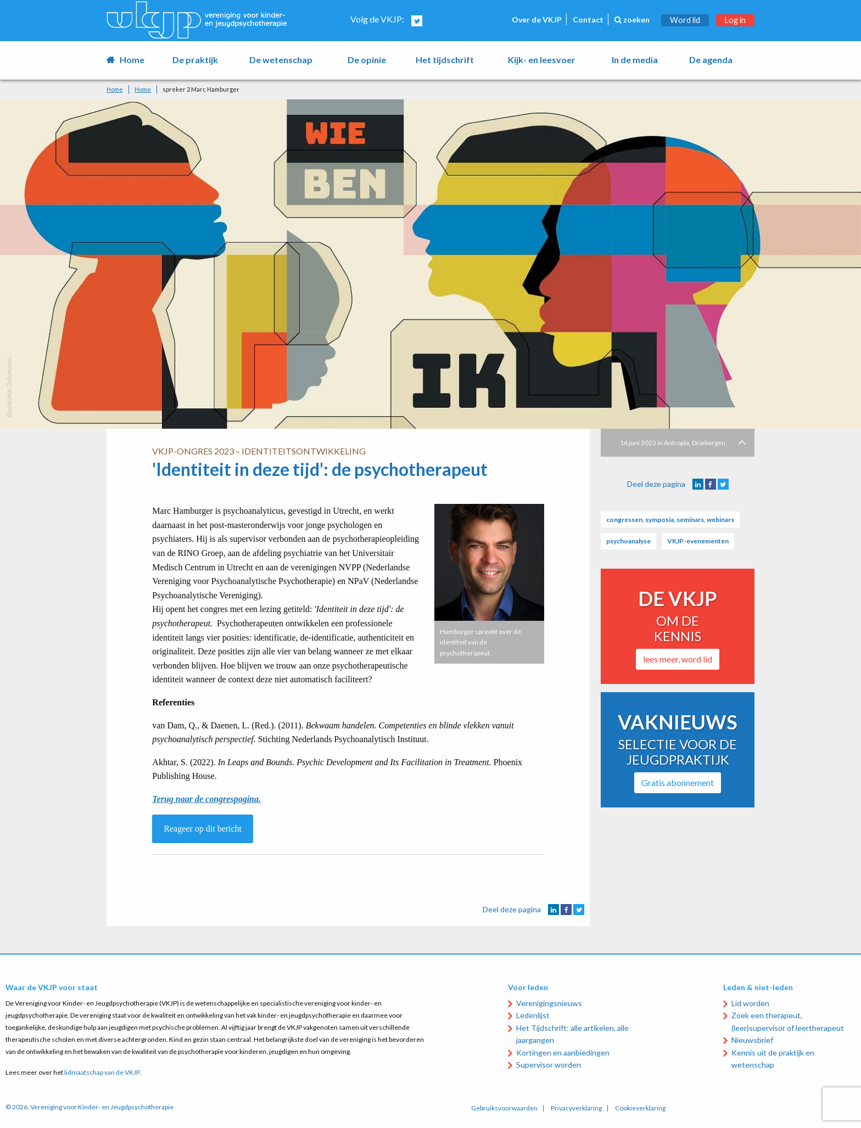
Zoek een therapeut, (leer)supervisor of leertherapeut (787, 1021)
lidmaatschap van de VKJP (101, 1072)
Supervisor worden (548, 1064)
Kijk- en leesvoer (541, 59)
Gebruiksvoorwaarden (504, 1108)
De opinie (367, 59)
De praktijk (195, 59)
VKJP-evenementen (698, 541)
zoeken (632, 19)
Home (132, 59)
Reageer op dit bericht (203, 828)
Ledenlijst (533, 1015)
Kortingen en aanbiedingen (563, 1052)
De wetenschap (280, 59)
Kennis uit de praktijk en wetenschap (772, 1058)
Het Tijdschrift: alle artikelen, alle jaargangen (572, 1034)
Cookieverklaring (640, 1108)
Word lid (685, 20)
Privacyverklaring (576, 1108)
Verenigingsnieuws (549, 1003)
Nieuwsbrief (752, 1040)
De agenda (711, 59)
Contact (588, 19)
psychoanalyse (628, 541)
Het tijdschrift (445, 59)
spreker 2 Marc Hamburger (201, 89)
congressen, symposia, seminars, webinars (670, 519)
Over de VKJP (537, 19)
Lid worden (750, 1003)
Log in (735, 20)
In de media (635, 59)
